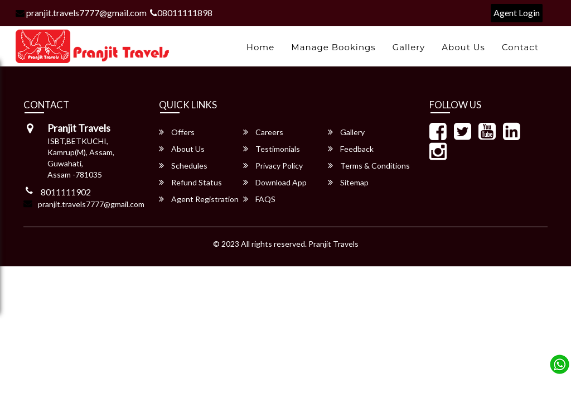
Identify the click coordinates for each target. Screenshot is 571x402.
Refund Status (190, 182)
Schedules (183, 165)
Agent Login (516, 12)
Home (260, 47)
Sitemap (348, 182)
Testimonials (271, 149)
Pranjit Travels (333, 243)
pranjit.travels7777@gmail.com (81, 12)
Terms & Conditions (369, 165)
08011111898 (181, 12)
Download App (275, 182)
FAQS (259, 199)
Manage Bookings (333, 47)
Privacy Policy (273, 165)
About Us (463, 47)
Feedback (351, 149)
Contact (520, 47)
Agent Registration (199, 199)
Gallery (409, 47)
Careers (263, 132)
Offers (177, 132)
